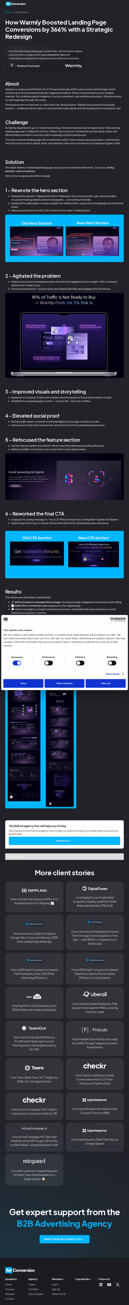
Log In (55, 1284)
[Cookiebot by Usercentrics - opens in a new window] (113, 619)
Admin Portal (59, 1293)
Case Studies (35, 1293)
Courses (9, 1289)
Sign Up (56, 1289)
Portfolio (33, 1289)
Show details (113, 674)
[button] (85, 1279)
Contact (10, 1298)
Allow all (105, 683)
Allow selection (64, 683)
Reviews (10, 1293)
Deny (23, 683)
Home (8, 1284)
